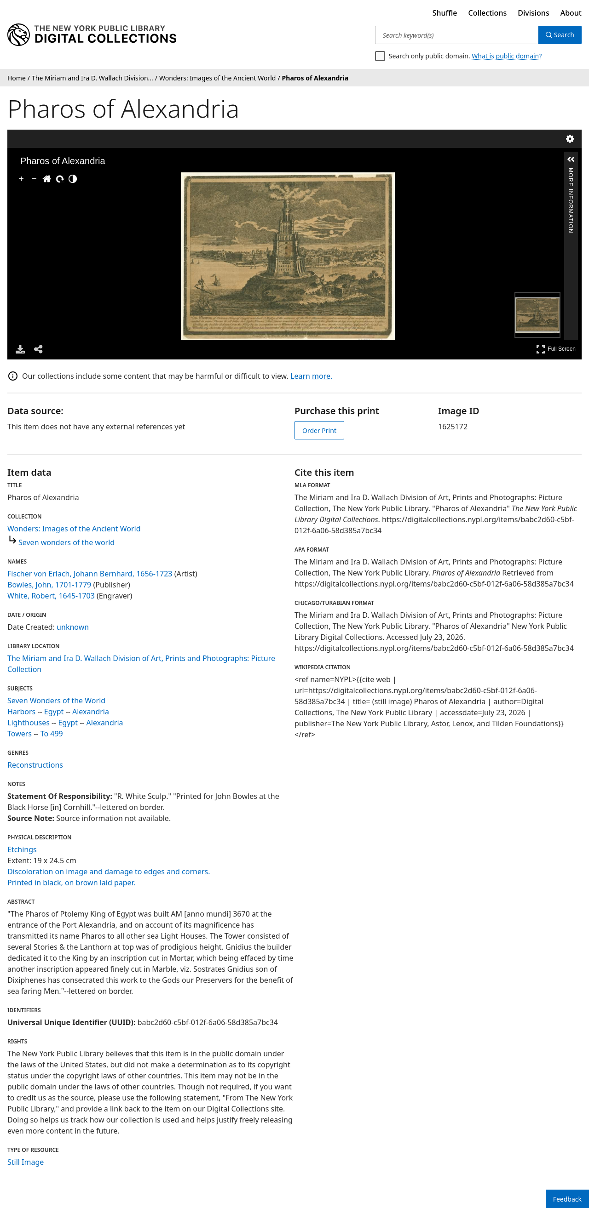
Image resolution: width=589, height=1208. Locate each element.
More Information (570, 172)
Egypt (54, 712)
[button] (571, 159)
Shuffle (445, 13)
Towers (19, 734)
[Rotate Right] (59, 178)
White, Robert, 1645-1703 (51, 596)
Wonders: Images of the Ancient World (74, 529)
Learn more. (311, 376)
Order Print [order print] (319, 430)
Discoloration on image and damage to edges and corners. (108, 871)
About (571, 13)
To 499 (51, 734)
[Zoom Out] (34, 178)
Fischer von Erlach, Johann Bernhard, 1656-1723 (90, 574)
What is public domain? (507, 55)
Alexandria (90, 712)
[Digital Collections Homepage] (91, 34)
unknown (73, 627)
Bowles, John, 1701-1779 (49, 585)
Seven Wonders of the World (56, 700)
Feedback (567, 1199)
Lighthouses (28, 723)
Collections (487, 13)
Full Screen (556, 349)
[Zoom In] (21, 178)
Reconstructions (35, 765)
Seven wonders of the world (66, 542)
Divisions (533, 13)
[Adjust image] (72, 178)
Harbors (21, 712)
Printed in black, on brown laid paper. (71, 883)
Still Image (25, 1162)
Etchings (22, 849)
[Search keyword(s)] (456, 35)
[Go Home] (46, 178)
